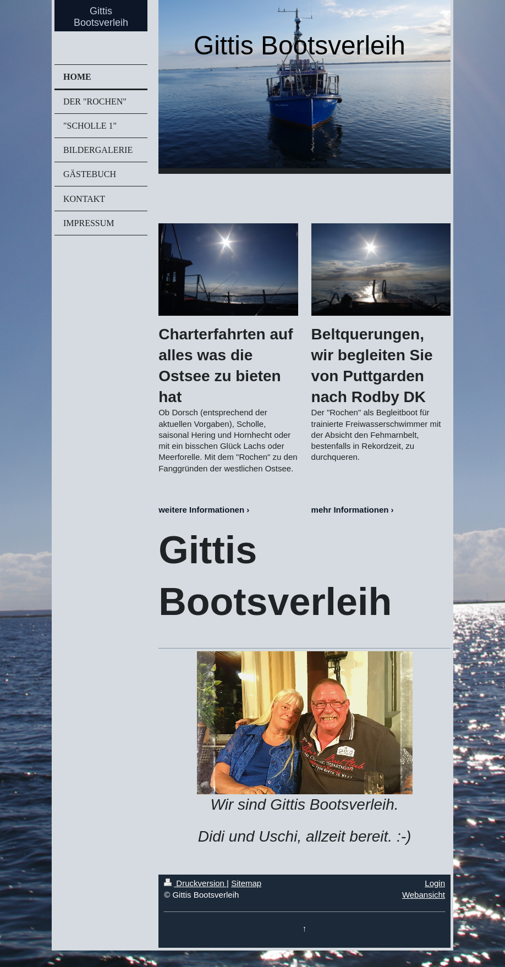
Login (435, 883)
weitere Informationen (201, 509)
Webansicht (423, 894)
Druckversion (195, 883)
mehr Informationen (350, 509)
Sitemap (246, 883)
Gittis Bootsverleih (101, 17)
